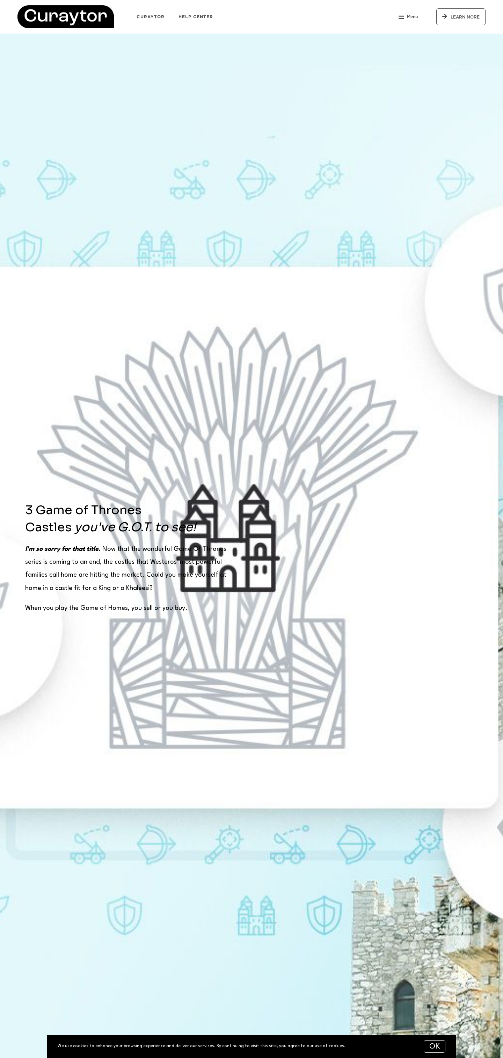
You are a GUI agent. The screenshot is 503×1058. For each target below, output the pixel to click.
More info (356, 1046)
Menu (408, 17)
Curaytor (151, 16)
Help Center (195, 16)
